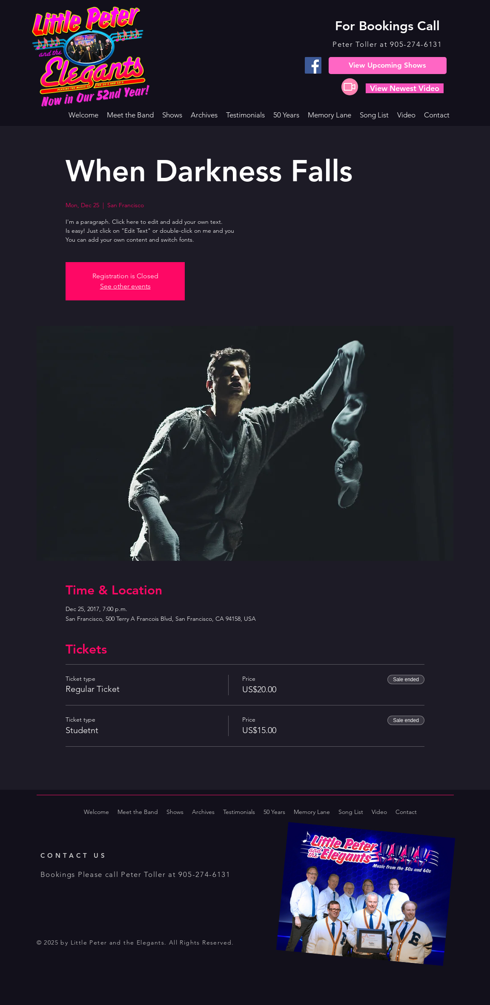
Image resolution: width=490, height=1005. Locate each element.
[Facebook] (313, 65)
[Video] (349, 86)
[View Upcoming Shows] (388, 65)
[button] (172, 115)
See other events (125, 286)
